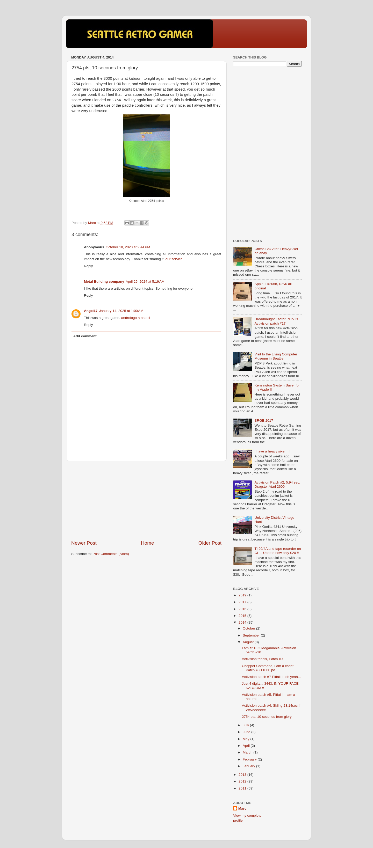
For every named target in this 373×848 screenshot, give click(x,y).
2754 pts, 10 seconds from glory (267, 717)
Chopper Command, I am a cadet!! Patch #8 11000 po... (269, 668)
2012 (243, 781)
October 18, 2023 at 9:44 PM (128, 247)
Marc (242, 808)
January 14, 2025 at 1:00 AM (121, 311)
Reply (88, 266)
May (246, 739)
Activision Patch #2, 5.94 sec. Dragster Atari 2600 (277, 484)
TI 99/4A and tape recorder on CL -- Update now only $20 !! (277, 551)
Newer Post (84, 543)
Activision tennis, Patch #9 (262, 659)
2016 (243, 609)
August (249, 642)
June (247, 732)
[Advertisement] (146, 500)
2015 (243, 616)
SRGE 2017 (263, 420)
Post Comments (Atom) (111, 554)
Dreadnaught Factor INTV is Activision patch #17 (276, 321)
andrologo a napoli (135, 318)
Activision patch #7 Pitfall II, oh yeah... (271, 677)
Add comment (85, 336)
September (252, 635)
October (249, 628)
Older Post (209, 543)
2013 (243, 775)
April (247, 746)
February (250, 759)
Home (147, 543)
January (249, 766)
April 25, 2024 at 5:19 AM (145, 281)
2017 (243, 602)
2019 (243, 595)
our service (174, 259)
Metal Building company (104, 281)
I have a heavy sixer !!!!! (272, 451)
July (246, 725)
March (248, 752)
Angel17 (91, 311)
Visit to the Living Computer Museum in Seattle (275, 356)
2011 (243, 788)
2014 (243, 622)
